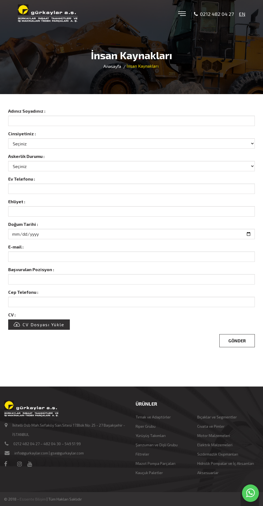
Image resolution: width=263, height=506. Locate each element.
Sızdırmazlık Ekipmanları (217, 454)
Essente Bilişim (33, 499)
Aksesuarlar (208, 472)
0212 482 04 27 (214, 14)
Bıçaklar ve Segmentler (217, 417)
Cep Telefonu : (23, 292)
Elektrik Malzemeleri (214, 444)
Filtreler (142, 454)
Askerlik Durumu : (26, 156)
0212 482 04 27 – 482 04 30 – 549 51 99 (47, 443)
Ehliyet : (16, 201)
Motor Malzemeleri (213, 435)
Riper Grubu (146, 426)
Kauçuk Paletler (149, 472)
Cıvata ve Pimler (211, 426)
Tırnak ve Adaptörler (153, 417)
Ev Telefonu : (21, 178)
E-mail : (15, 246)
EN (242, 13)
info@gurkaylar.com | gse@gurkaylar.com (49, 453)
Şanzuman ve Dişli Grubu (157, 444)
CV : (12, 314)
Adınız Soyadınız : (26, 110)
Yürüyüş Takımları (151, 435)
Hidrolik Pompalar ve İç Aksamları (225, 463)
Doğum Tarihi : (23, 224)
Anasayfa (112, 66)
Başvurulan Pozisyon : (31, 269)
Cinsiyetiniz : (22, 133)
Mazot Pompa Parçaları (155, 463)
